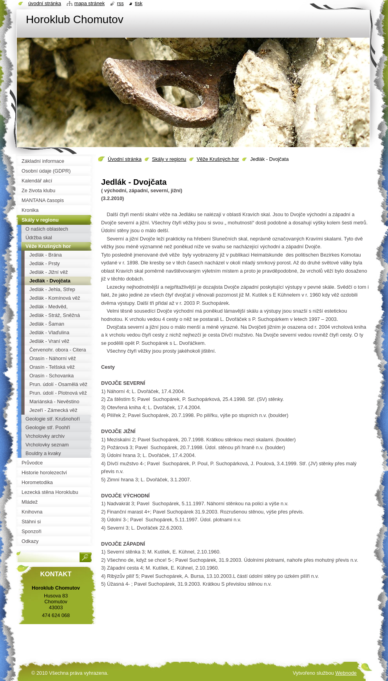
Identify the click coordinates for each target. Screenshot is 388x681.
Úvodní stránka (124, 159)
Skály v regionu (169, 159)
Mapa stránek (89, 3)
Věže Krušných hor (218, 159)
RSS (120, 3)
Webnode (346, 673)
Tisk (138, 3)
